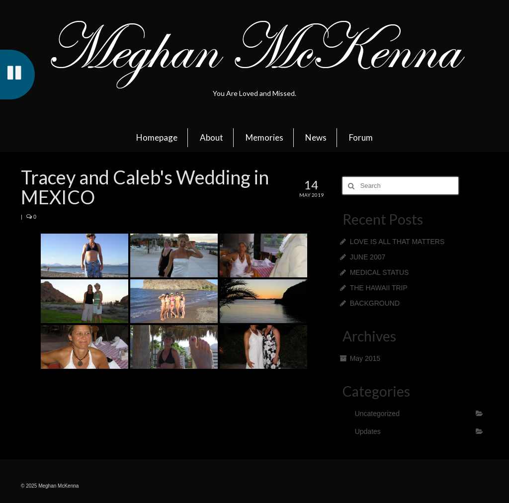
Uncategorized (377, 414)
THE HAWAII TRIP (379, 288)
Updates (368, 431)
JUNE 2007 (368, 257)
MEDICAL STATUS (379, 272)
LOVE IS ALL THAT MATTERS (397, 242)
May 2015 (365, 358)
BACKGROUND (375, 303)
